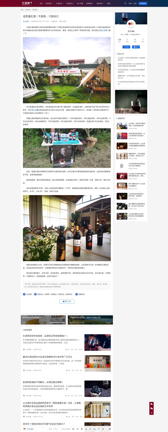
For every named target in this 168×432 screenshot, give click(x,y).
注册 (135, 3)
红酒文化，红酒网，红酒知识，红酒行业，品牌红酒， (55, 294)
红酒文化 (70, 3)
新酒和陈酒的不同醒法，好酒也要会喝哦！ (43, 382)
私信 (136, 47)
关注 (126, 47)
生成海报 (66, 429)
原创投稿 (143, 3)
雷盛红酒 (102, 30)
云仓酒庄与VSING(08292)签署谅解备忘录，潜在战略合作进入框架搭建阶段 (137, 176)
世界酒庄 (49, 3)
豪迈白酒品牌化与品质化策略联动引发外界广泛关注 (47, 357)
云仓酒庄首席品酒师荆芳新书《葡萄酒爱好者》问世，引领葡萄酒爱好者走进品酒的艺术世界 (52, 404)
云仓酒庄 (29, 294)
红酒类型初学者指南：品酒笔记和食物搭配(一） (46, 336)
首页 (41, 3)
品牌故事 (89, 3)
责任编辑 (26, 21)
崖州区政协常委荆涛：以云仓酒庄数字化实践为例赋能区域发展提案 (136, 136)
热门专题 (80, 3)
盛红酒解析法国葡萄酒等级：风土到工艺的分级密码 (136, 206)
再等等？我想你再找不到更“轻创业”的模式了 (44, 424)
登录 (130, 3)
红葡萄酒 (106, 383)
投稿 (108, 3)
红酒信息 (59, 3)
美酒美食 (54, 21)
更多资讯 (100, 3)
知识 (107, 337)
